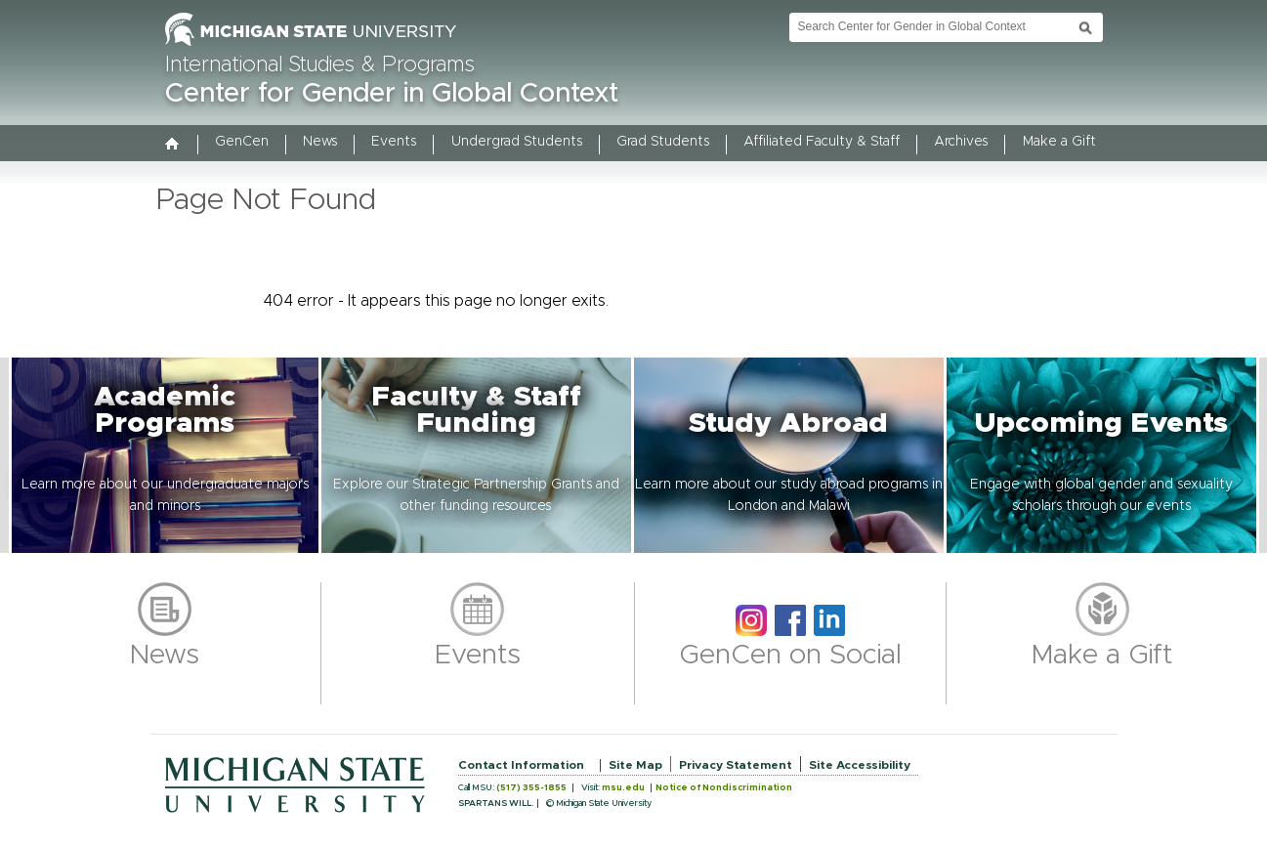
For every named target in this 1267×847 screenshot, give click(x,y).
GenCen (242, 141)
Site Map (635, 765)
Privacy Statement (735, 765)
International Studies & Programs (320, 65)
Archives (961, 141)
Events (393, 141)
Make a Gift (1059, 141)
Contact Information (521, 765)
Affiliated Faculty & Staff (821, 141)
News (320, 141)
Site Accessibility (859, 765)
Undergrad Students (516, 141)
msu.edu (623, 787)
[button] (165, 455)
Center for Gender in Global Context (391, 93)
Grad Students (662, 141)
